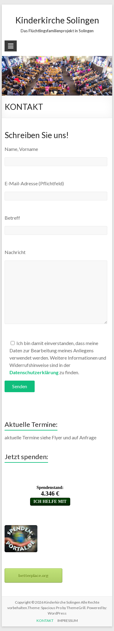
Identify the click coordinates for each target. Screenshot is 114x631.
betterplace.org (33, 575)
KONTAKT (45, 620)
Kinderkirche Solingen (57, 20)
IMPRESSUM (67, 620)
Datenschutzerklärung (33, 372)
